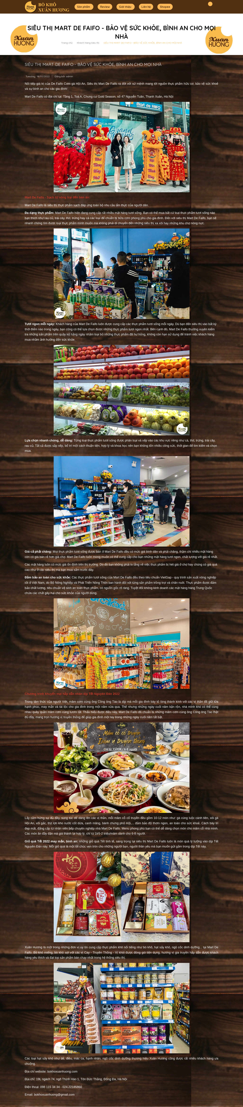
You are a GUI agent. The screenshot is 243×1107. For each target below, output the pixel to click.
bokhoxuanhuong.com (62, 1071)
